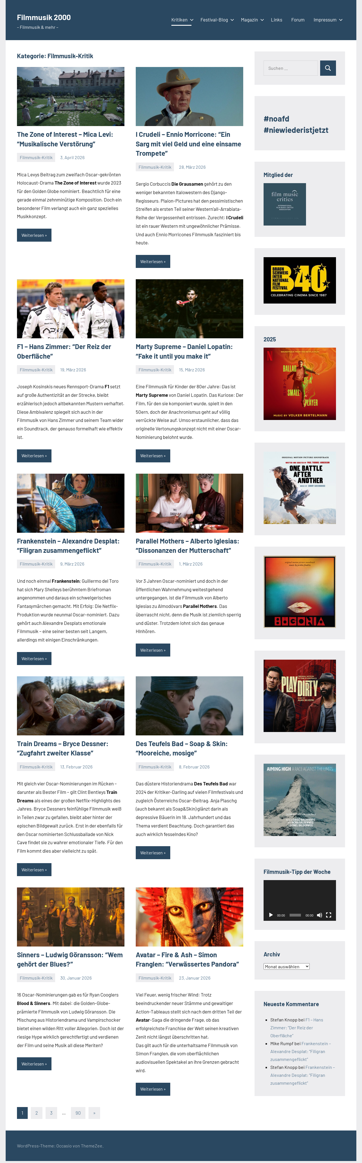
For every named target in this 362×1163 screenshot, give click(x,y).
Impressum (327, 19)
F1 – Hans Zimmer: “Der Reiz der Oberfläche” (296, 1027)
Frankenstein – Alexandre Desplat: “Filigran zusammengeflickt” (300, 1051)
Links (276, 19)
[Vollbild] (328, 915)
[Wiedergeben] (271, 915)
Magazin (251, 19)
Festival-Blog (216, 19)
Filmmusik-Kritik (36, 157)
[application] (300, 900)
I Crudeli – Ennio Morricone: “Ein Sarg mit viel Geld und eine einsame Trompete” (188, 143)
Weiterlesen (33, 235)
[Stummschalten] (319, 915)
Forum (298, 19)
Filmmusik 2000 (53, 16)
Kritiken (181, 19)
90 (78, 1114)
